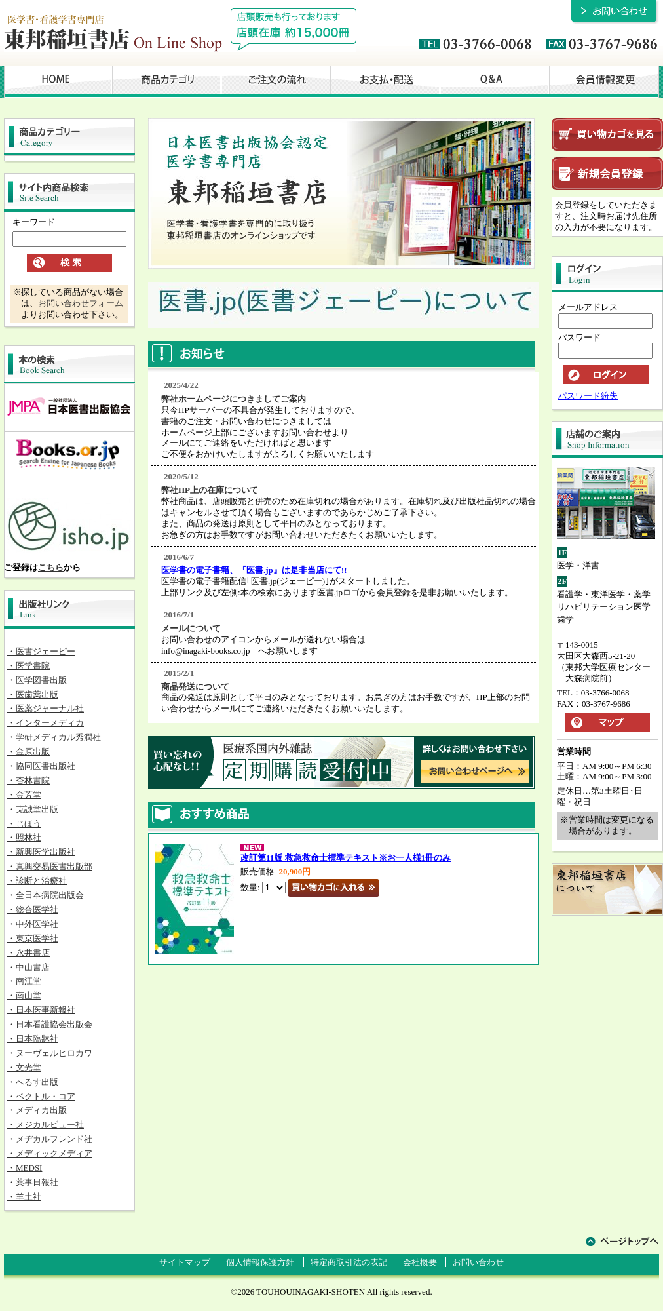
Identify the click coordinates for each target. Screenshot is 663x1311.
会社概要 (420, 1262)
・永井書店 (28, 953)
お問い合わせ (478, 1262)
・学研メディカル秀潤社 (54, 737)
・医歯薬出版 (32, 694)
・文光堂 (24, 1067)
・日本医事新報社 (41, 1010)
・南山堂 (24, 995)
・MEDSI (24, 1168)
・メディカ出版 (37, 1110)
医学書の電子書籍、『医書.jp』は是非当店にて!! (254, 570)
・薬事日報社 (32, 1182)
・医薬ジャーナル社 (45, 708)
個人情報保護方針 (260, 1262)
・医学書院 (28, 666)
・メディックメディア (49, 1153)
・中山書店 (28, 967)
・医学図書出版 (37, 680)
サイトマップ (184, 1262)
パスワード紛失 (588, 396)
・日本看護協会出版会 (49, 1024)
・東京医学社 (32, 938)
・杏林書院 (28, 780)
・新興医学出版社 (41, 852)
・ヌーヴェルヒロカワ (49, 1053)
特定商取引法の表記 (349, 1262)
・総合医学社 (32, 909)
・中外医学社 (32, 924)
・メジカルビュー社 (45, 1124)
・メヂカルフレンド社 (49, 1139)
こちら (51, 567)
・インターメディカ (45, 723)
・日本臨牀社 (32, 1039)
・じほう (24, 824)
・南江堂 (24, 981)
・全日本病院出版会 (45, 895)
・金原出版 (28, 751)
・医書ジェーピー (41, 651)
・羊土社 (24, 1197)
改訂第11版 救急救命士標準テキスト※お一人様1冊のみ (345, 858)
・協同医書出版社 (41, 766)
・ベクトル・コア (41, 1096)
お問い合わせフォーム (80, 303)
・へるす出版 (32, 1082)
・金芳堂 (24, 795)
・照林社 (24, 837)
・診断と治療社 (37, 881)
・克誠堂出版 (32, 809)
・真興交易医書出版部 (49, 866)
